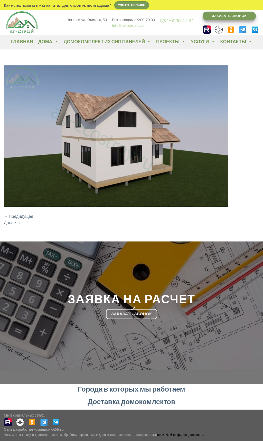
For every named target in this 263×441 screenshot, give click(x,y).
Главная (22, 41)
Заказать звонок (229, 16)
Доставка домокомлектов (131, 401)
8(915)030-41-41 (177, 20)
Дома (48, 41)
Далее (12, 222)
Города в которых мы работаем (131, 389)
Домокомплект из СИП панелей (107, 41)
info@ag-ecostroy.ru (128, 25)
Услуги (203, 41)
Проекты (171, 41)
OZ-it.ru (57, 429)
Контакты (236, 41)
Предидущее (18, 216)
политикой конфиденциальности (180, 435)
